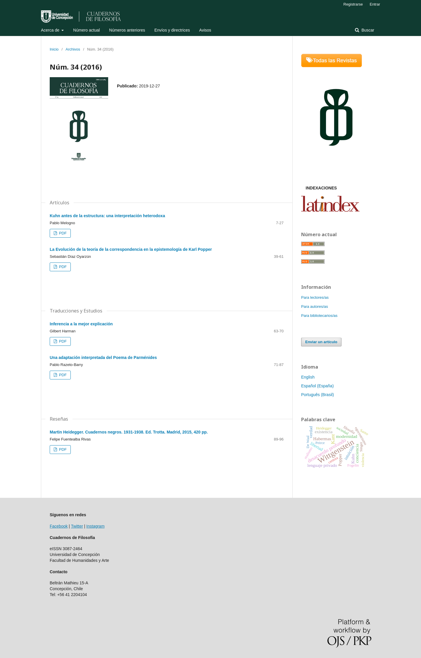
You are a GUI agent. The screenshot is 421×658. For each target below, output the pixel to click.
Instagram (95, 526)
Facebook (59, 526)
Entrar (375, 4)
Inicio (54, 49)
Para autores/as (314, 306)
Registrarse (353, 4)
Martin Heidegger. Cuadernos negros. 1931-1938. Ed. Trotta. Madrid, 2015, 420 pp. (129, 432)
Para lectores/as (315, 297)
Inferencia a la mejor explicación (81, 324)
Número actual (86, 30)
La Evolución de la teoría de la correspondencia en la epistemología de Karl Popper (131, 249)
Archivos (72, 49)
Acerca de (51, 30)
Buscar (367, 30)
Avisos (205, 30)
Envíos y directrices (172, 30)
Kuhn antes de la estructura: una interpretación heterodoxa (107, 215)
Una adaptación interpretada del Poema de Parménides (103, 357)
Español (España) (317, 386)
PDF (62, 233)
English (308, 377)
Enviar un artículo (321, 342)
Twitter (77, 526)
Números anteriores (127, 30)
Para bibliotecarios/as (319, 315)
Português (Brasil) (317, 394)
